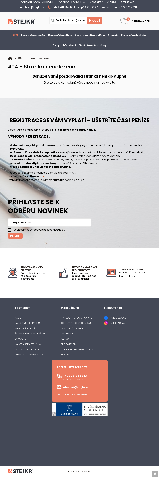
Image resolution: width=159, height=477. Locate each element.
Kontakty (66, 354)
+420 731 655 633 (75, 376)
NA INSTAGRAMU (118, 323)
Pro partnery (68, 344)
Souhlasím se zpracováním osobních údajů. (40, 229)
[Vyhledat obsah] (94, 20)
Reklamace (67, 333)
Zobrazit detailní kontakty (72, 394)
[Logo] (21, 22)
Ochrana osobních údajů (76, 323)
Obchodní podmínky (73, 328)
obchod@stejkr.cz (76, 387)
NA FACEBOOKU (118, 317)
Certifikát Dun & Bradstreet (77, 349)
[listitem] (135, 274)
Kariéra (65, 338)
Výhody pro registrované (76, 317)
